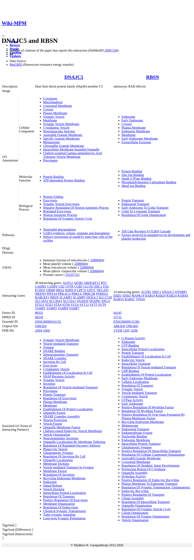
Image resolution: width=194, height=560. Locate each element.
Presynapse (50, 160)
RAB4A (183, 295)
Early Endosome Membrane (140, 138)
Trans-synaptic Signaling (59, 514)
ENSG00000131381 (126, 321)
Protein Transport (133, 200)
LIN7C (91, 290)
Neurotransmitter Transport (60, 354)
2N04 (38, 330)
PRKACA (64, 293)
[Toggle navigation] (3, 35)
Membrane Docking (56, 463)
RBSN (152, 77)
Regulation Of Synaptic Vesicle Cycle (67, 218)
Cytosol (48, 109)
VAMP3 (51, 308)
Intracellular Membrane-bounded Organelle (71, 149)
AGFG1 (68, 283)
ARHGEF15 (92, 283)
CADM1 (40, 286)
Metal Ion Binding (133, 186)
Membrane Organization (59, 503)
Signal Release (52, 485)
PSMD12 (102, 293)
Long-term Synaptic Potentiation (64, 518)
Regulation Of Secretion (59, 474)
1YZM (117, 330)
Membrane (50, 120)
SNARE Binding (54, 351)
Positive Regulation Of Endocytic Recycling (150, 480)
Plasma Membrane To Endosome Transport (150, 483)
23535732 (72, 274)
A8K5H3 (119, 326)
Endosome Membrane (136, 131)
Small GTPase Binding (137, 178)
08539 (39, 317)
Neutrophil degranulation (59, 229)
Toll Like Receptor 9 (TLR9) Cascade (146, 231)
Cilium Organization (135, 513)
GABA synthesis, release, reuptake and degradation (76, 233)
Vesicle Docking (53, 489)
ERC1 (98, 286)
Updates (15, 56)
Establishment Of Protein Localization (68, 409)
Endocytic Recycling (135, 491)
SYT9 (102, 304)
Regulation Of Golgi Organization (144, 215)
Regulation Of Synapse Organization (145, 516)
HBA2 (60, 290)
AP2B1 (78, 283)
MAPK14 (137, 295)
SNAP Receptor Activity (59, 376)
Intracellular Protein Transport (141, 443)
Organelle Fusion (54, 412)
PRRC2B (89, 293)
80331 (39, 312)
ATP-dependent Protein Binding (64, 180)
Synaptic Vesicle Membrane (61, 124)
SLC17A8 (105, 297)
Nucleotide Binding (134, 436)
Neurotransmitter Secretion (60, 438)
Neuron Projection (55, 420)
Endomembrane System (137, 433)
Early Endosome (132, 120)
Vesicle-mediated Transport (61, 343)
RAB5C (130, 299)
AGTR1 (146, 292)
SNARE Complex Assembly (61, 416)
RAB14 (150, 295)
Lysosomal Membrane (57, 106)
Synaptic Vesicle (54, 116)
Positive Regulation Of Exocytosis (65, 500)
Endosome (128, 116)
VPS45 (140, 299)
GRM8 (50, 290)
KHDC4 (70, 290)
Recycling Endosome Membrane (64, 478)
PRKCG (77, 293)
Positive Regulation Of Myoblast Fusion (148, 407)
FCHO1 (40, 290)
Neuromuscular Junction (59, 131)
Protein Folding (53, 196)
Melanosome (51, 142)
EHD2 (127, 295)
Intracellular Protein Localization (64, 493)
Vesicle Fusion (52, 423)
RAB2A (171, 295)
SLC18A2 (41, 301)
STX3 (49, 304)
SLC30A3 (55, 301)
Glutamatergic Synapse (58, 453)
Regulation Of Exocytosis (59, 398)
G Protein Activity (133, 338)
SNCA (105, 301)
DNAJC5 (73, 77)
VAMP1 (40, 308)
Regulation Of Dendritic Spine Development (150, 465)
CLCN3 (88, 286)
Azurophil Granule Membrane (62, 135)
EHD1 (117, 295)
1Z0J (126, 330)
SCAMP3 (65, 297)
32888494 (96, 260)
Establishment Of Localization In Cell (67, 372)
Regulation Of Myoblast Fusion (142, 411)
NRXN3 (40, 293)
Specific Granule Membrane (61, 138)
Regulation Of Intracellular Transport (146, 502)
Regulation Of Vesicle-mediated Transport (70, 387)
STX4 (57, 304)
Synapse (48, 347)
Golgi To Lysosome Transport (141, 211)
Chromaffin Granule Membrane (63, 146)
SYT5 (93, 304)
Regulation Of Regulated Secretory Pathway (72, 445)
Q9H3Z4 (41, 326)
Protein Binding (53, 176)
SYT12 (84, 304)
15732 (117, 317)
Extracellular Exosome (136, 142)
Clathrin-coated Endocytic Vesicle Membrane (72, 431)
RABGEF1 (42, 297)
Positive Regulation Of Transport (143, 494)
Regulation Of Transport (59, 496)
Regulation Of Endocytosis (60, 507)
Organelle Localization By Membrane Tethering (74, 442)
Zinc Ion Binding (133, 175)
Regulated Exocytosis (57, 211)
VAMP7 (74, 308)
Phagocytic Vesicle (55, 449)
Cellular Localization (135, 382)
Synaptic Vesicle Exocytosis (61, 204)
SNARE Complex (54, 358)
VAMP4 (63, 308)
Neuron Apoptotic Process (60, 215)
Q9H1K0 (132, 326)
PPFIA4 (52, 293)
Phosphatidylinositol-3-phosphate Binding (149, 182)
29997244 (111, 50)
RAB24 (161, 295)
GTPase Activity (132, 400)
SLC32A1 (69, 301)
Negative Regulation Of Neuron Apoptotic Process (76, 207)
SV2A (75, 304)
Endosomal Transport (135, 204)
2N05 (46, 330)
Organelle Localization (58, 460)
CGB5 (78, 286)
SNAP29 (82, 301)
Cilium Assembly (133, 498)
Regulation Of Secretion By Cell (64, 456)
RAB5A (118, 299)
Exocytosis (50, 200)
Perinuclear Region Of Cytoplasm (143, 469)
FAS (106, 286)
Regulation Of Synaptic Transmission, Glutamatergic (156, 487)
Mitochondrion (53, 102)
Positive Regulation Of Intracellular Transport (151, 451)
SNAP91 (95, 301)
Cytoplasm (50, 98)
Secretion (49, 383)
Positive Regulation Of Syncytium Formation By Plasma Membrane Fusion (153, 416)
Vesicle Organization (56, 434)
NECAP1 (103, 290)
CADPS (52, 286)
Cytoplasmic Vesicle (56, 127)
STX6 (66, 304)
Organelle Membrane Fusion (61, 427)
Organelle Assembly (135, 473)
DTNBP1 (181, 292)
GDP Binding (130, 371)
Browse (15, 45)
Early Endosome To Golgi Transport (145, 207)
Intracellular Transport (136, 363)
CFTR (69, 286)
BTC (104, 283)
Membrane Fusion (55, 471)
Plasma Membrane (55, 113)
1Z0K (134, 330)
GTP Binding (130, 345)
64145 (117, 312)
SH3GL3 (92, 297)
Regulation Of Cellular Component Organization (153, 454)
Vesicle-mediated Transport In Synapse (68, 467)
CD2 (61, 286)
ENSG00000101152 (48, 321)
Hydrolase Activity (134, 476)
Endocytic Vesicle (133, 360)
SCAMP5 (79, 297)
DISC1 (156, 292)
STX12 (39, 304)
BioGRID (16, 64)
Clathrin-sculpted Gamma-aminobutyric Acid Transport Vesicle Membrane (72, 154)
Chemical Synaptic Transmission (64, 511)
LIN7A (81, 290)
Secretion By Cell (54, 362)
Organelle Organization (137, 505)
